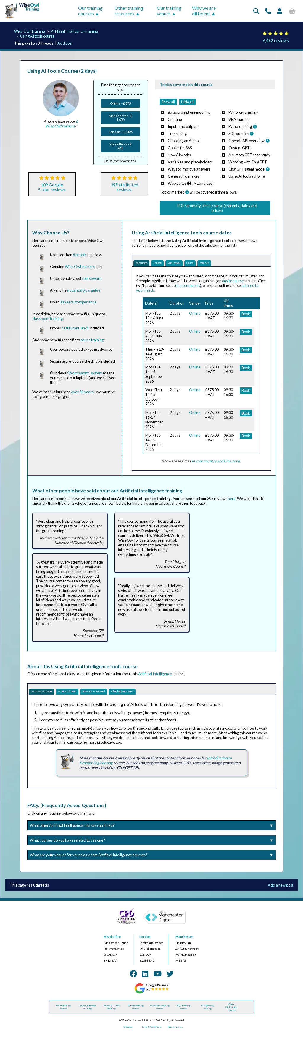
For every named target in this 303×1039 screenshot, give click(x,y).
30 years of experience (77, 302)
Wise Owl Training (29, 31)
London (168, 264)
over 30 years (82, 391)
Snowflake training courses (160, 1013)
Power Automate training (87, 1013)
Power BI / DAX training (111, 1013)
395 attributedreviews (124, 187)
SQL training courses (183, 1013)
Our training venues (169, 10)
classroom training (47, 318)
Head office (112, 942)
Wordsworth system (85, 373)
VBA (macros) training (207, 1013)
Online (214, 264)
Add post (64, 43)
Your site (235, 264)
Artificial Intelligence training (74, 31)
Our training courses (90, 10)
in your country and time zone (216, 464)
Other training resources (129, 10)
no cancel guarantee (83, 290)
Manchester (192, 264)
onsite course (233, 283)
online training (92, 339)
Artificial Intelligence (155, 676)
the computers (188, 288)
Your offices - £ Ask (120, 146)
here (232, 501)
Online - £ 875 (120, 103)
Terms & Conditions (151, 1032)
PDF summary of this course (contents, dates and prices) (217, 208)
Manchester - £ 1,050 (120, 117)
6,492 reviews (276, 40)
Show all (168, 102)
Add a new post (280, 891)
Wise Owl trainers (80, 266)
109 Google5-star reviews (52, 187)
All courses (145, 264)
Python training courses (136, 1013)
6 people (80, 254)
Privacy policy (175, 1032)
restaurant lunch (75, 328)
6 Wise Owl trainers (61, 123)
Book (245, 316)
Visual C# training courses (231, 1013)
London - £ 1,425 (121, 132)
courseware (91, 278)
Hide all (187, 102)
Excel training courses (63, 1013)
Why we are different (204, 10)
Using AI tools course (37, 36)
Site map (127, 1032)
